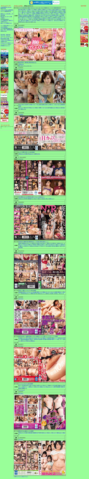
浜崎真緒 (29, 198)
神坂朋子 (38, 12)
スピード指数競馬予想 (6, 11)
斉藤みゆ (39, 244)
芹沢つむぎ (61, 293)
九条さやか (27, 21)
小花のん (50, 9)
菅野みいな (39, 20)
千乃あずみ (25, 244)
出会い (9, 44)
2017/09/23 (20, 346)
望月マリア (24, 17)
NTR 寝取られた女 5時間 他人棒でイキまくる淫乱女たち (31, 197)
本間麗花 (38, 13)
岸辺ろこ (49, 432)
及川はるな (56, 20)
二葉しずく (23, 13)
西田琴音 (25, 16)
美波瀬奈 (53, 15)
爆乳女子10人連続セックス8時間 (25, 431)
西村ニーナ (30, 9)
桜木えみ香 (28, 385)
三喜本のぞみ (37, 153)
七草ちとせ (52, 13)
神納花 (32, 293)
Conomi (33, 16)
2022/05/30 (20, 69)
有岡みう (40, 9)
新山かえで (21, 107)
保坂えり (43, 244)
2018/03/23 (20, 252)
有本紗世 (23, 293)
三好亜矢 (34, 13)
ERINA (49, 19)
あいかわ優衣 (54, 292)
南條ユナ (61, 16)
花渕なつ (61, 11)
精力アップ (10, 42)
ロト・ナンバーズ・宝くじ (7, 37)
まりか (49, 292)
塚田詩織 (29, 16)
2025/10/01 (20, 27)
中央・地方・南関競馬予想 (7, 29)
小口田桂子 (34, 385)
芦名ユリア (43, 246)
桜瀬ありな (39, 17)
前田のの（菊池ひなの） (58, 243)
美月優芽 (36, 19)
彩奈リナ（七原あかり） (48, 20)
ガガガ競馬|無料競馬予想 (6, 28)
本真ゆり (37, 107)
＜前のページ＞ (17, 476)
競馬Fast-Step (4, 31)
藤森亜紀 (27, 339)
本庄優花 (35, 292)
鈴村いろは (33, 21)
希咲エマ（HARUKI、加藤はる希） (26, 15)
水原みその (34, 11)
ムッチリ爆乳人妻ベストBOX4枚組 (26, 152)
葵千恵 (35, 293)
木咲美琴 (49, 338)
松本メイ (44, 243)
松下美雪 (39, 432)
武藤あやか (60, 385)
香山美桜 (20, 247)
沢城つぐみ (58, 15)
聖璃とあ (57, 11)
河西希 (62, 386)
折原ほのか (60, 338)
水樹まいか (52, 16)
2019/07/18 (20, 159)
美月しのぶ (53, 19)
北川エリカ (28, 243)
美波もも (29, 11)
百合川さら (26, 246)
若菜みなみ (34, 243)
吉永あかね (45, 17)
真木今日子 (26, 107)
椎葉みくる (45, 9)
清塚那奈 (35, 432)
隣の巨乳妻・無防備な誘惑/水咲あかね (27, 62)
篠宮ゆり (60, 292)
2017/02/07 (20, 439)
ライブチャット (4, 44)
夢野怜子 (55, 17)
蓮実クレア (51, 198)
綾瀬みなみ (52, 107)
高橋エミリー (55, 338)
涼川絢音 (24, 385)
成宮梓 (20, 243)
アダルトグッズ (4, 42)
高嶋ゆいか (24, 388)
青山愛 (51, 12)
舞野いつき (41, 107)
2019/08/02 (20, 114)
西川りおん (62, 246)
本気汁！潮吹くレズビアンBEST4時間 (27, 290)
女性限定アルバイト (5, 45)
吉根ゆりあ (56, 12)
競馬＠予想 (3, 8)
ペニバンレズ (21, 390)
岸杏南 (62, 15)
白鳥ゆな (43, 198)
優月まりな (24, 12)
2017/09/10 (20, 393)
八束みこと (28, 13)
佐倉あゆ (42, 13)
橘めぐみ (48, 11)
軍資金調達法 (4, 38)
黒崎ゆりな (50, 385)
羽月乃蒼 (20, 9)
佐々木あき (34, 198)
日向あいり (37, 246)
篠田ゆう (58, 246)
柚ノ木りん (24, 19)
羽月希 (25, 198)
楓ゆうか (22, 246)
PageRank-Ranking (5, 19)
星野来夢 (49, 339)
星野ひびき (23, 109)
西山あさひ (30, 153)
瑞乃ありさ (60, 17)
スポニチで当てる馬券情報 (7, 9)
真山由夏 (55, 385)
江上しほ (30, 292)
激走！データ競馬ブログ (6, 23)
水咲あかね (37, 15)
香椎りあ (30, 244)
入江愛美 (35, 17)
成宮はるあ (39, 243)
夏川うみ (43, 11)
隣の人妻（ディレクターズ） (25, 65)
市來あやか (62, 13)
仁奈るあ (53, 246)
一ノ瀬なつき (30, 19)
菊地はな (33, 340)
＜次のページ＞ (24, 476)
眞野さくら (54, 339)
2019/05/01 (20, 204)
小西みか (39, 198)
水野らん (47, 16)
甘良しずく (59, 339)
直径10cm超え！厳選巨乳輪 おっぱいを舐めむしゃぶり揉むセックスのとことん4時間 (38, 336)
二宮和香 (63, 9)
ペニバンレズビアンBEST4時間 (25, 383)
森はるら (53, 244)
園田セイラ (28, 20)
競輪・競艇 (5, 34)
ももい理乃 (43, 15)
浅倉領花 (24, 243)
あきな (23, 21)
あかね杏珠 (48, 246)
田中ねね (29, 12)
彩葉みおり (58, 9)
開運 (8, 38)
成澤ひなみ (39, 385)
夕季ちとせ (25, 9)
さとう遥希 (45, 293)
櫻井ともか (39, 292)
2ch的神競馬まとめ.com (6, 7)
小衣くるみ (39, 338)
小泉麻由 (40, 19)
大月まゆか (34, 20)
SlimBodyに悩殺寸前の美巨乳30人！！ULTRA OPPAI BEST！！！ (33, 241)
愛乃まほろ (23, 20)
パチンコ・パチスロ (5, 36)
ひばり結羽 (47, 107)
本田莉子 (35, 244)
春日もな (43, 16)
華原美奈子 (37, 16)
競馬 (2, 34)
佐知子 (53, 9)
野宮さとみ (25, 292)
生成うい (58, 13)
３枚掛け (3, 17)
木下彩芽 (52, 11)
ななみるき (48, 15)
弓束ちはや (29, 17)
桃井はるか (59, 432)
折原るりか (44, 432)
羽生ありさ (45, 385)
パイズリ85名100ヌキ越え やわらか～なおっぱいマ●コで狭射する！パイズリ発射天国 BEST (39, 7)
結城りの (42, 12)
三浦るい (34, 12)
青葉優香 (58, 386)
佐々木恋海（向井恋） (53, 293)
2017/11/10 (20, 298)
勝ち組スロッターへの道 (6, 16)
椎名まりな (31, 107)
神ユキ (47, 198)
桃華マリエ (45, 19)
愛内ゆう (62, 20)
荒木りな (57, 16)
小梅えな (39, 11)
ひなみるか (47, 13)
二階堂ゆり (30, 386)
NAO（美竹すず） (22, 11)
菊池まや (61, 12)
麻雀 (9, 34)
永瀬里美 (20, 16)
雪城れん (36, 9)
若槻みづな (50, 17)
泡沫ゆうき (47, 12)
